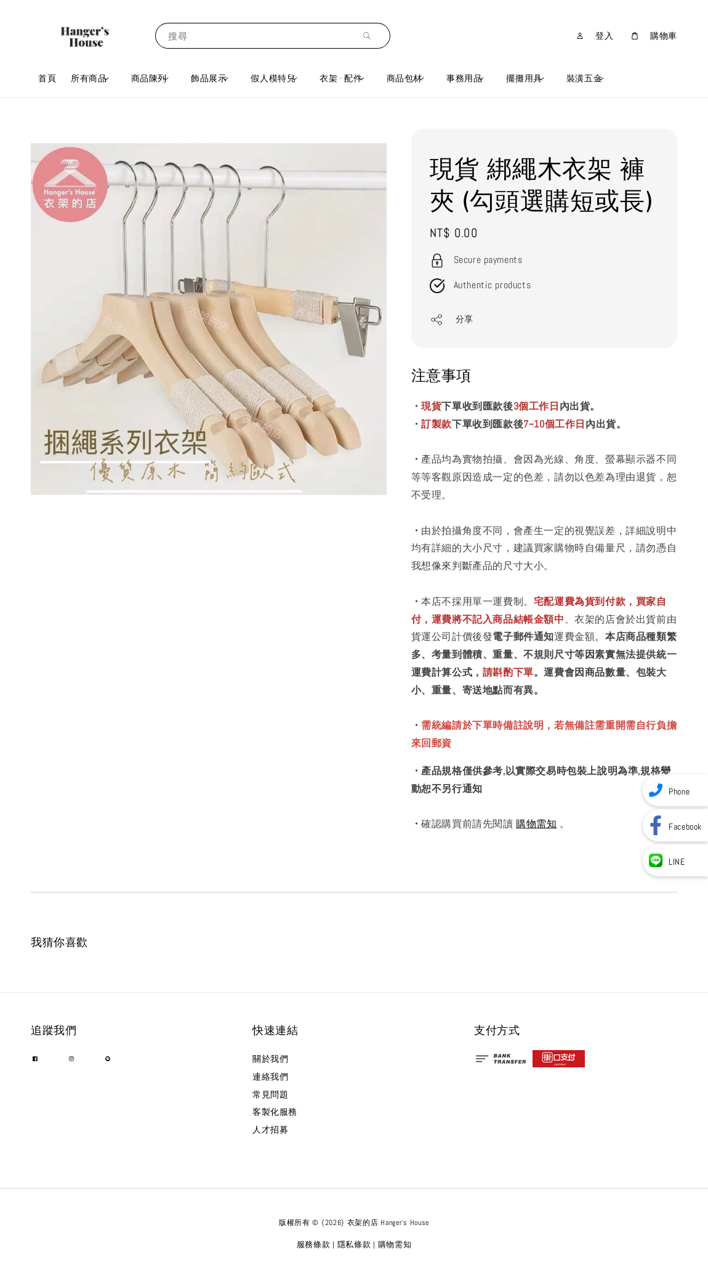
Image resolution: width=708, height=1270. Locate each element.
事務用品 (464, 78)
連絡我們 (270, 1076)
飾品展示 (209, 78)
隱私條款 (354, 1244)
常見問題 (270, 1094)
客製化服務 (274, 1111)
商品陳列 (149, 78)
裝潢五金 (584, 78)
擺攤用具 (524, 78)
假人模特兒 (273, 78)
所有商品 (89, 78)
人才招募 (270, 1129)
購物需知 (536, 823)
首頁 (47, 78)
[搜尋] (370, 35)
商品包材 (404, 78)
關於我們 (270, 1058)
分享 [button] (451, 320)
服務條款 (314, 1244)
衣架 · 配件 (341, 78)
